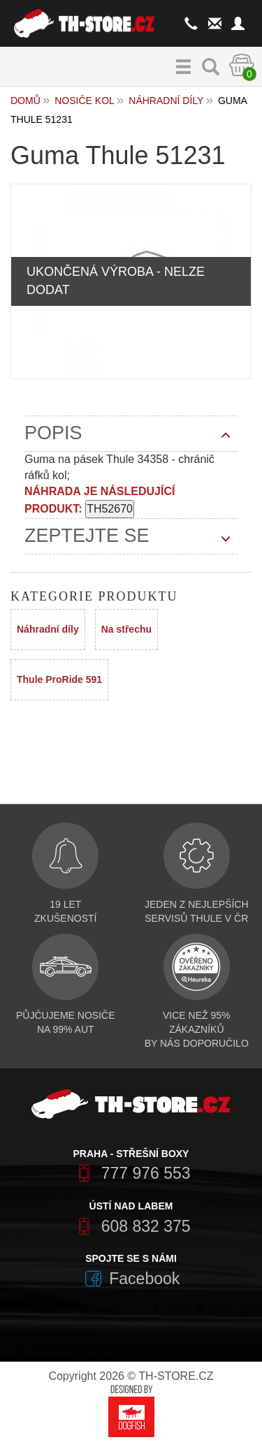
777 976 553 (130, 1173)
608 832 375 (130, 1226)
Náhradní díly (166, 100)
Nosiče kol (84, 100)
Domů (25, 100)
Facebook (131, 1279)
